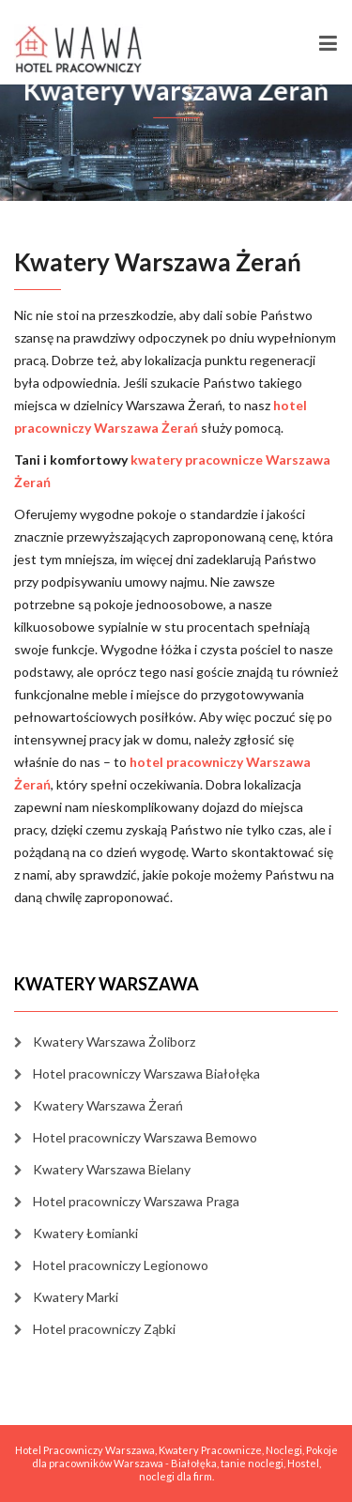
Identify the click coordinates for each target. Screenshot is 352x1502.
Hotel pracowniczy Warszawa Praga (136, 1201)
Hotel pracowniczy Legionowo (120, 1265)
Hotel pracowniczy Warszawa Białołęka (146, 1073)
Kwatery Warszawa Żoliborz (114, 1042)
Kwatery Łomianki (85, 1233)
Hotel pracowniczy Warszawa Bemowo (145, 1137)
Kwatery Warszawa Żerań (108, 1105)
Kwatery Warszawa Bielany (112, 1169)
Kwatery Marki (75, 1297)
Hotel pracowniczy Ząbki (104, 1329)
